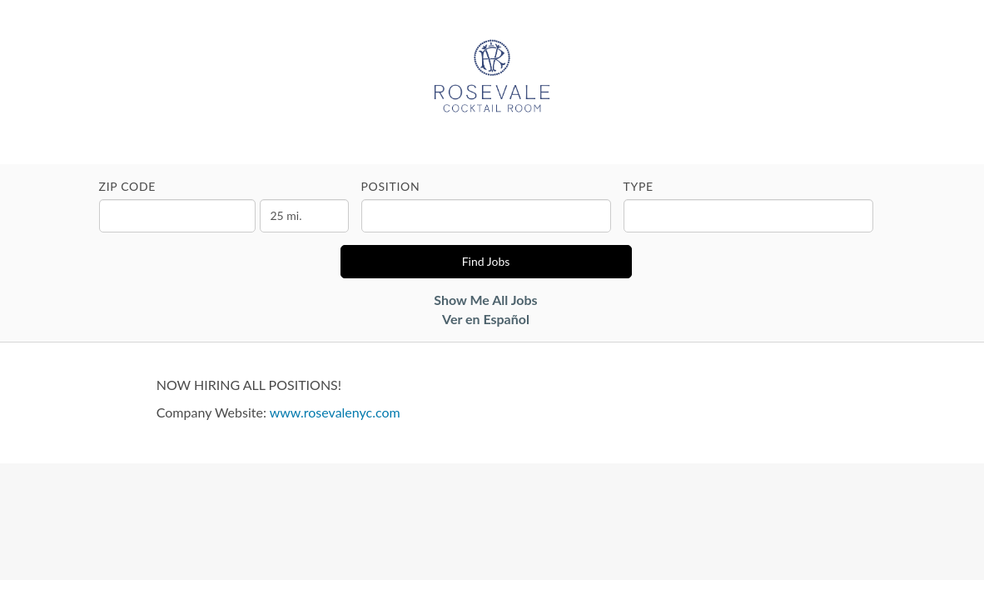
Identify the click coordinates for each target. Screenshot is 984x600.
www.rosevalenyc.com (335, 412)
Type (639, 186)
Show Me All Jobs (485, 300)
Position (390, 186)
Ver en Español (485, 319)
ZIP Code (128, 186)
